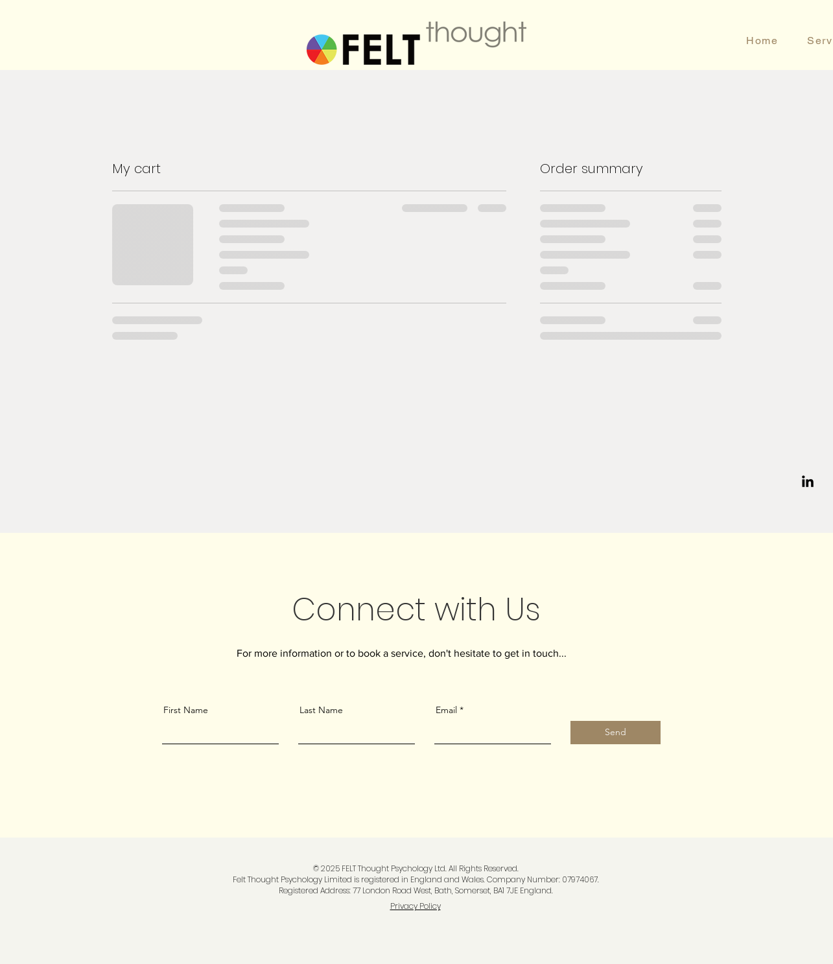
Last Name (321, 709)
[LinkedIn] (808, 482)
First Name (185, 709)
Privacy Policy (415, 905)
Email (446, 709)
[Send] (615, 732)
